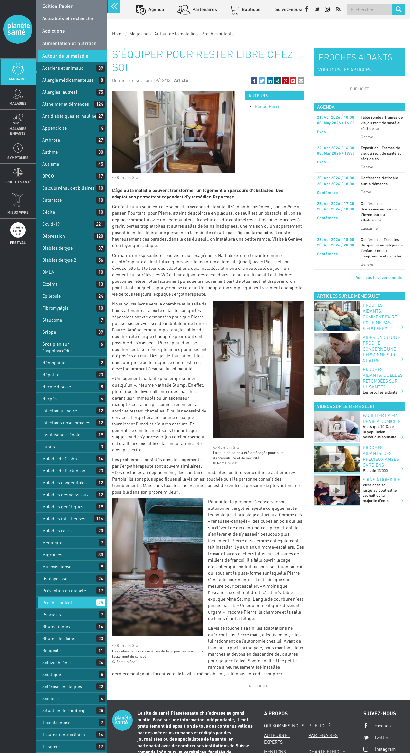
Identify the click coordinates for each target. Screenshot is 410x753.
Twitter (376, 737)
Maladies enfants (18, 130)
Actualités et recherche (67, 18)
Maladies (18, 103)
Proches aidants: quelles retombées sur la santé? (383, 377)
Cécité (48, 212)
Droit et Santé (17, 182)
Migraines (52, 554)
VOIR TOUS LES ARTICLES (344, 69)
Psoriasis (51, 614)
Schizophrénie (56, 662)
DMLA (48, 272)
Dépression (53, 236)
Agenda (155, 9)
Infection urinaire (59, 410)
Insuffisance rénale (61, 434)
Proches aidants (58, 602)
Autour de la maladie (65, 56)
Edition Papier (57, 6)
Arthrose (51, 140)
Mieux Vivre (18, 212)
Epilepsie (51, 296)
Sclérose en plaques (62, 686)
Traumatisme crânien (63, 734)
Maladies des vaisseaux (65, 494)
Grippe (49, 332)
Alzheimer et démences (65, 104)
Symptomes (18, 157)
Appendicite (54, 128)
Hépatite (50, 374)
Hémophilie (53, 362)
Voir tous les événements (379, 277)
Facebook (378, 726)
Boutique (251, 9)
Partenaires (204, 9)
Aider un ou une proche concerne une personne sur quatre (381, 348)
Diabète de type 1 (59, 248)
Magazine (18, 79)
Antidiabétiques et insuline (69, 116)
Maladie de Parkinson (63, 470)
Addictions (53, 31)
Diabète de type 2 (59, 260)
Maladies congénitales (64, 482)
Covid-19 (51, 224)
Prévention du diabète (64, 590)
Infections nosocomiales (66, 422)
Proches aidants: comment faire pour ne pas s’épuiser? (380, 316)
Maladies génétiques (62, 506)
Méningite (52, 542)
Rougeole (51, 650)
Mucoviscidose (56, 566)
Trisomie (51, 746)
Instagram (379, 749)
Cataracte (52, 200)
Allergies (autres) (59, 92)
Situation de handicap (64, 710)
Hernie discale (56, 386)
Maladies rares (57, 530)
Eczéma (49, 284)
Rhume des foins (58, 638)
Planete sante (17, 29)
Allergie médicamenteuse (67, 80)
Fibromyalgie (55, 308)
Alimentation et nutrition (69, 43)
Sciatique (51, 674)
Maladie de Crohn (59, 458)
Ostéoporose (54, 578)
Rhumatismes (56, 626)
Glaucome (52, 320)
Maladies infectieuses (63, 518)
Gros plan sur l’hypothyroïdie (57, 347)
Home (118, 33)
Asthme (50, 152)
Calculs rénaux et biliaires (68, 188)
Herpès (49, 398)
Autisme (50, 164)
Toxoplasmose (56, 722)
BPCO (48, 176)
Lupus (48, 446)
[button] (254, 80)
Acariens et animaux (62, 68)
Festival (18, 242)
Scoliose (50, 698)
